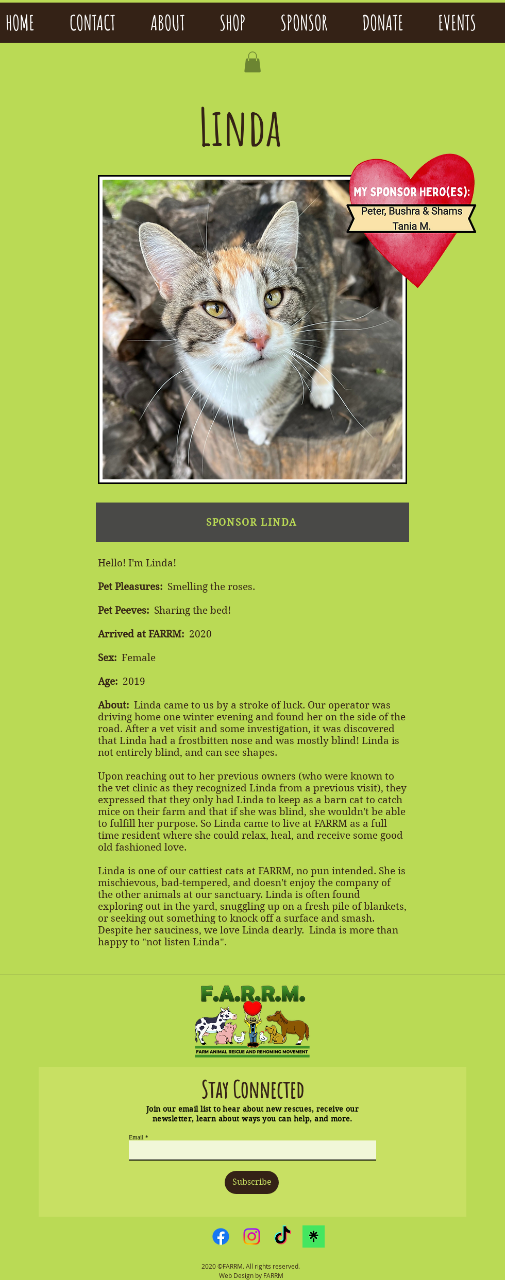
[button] (252, 62)
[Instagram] (252, 1236)
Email (136, 1137)
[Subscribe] (252, 1182)
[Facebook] (221, 1236)
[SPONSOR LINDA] (252, 522)
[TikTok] (283, 1236)
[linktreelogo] (313, 1236)
